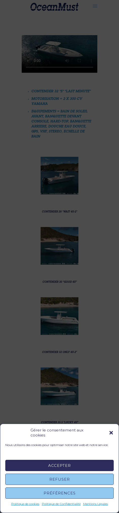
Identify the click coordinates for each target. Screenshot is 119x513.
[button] (111, 432)
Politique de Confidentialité (61, 504)
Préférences (60, 493)
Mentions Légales (95, 504)
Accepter (59, 465)
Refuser (59, 479)
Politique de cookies (25, 504)
